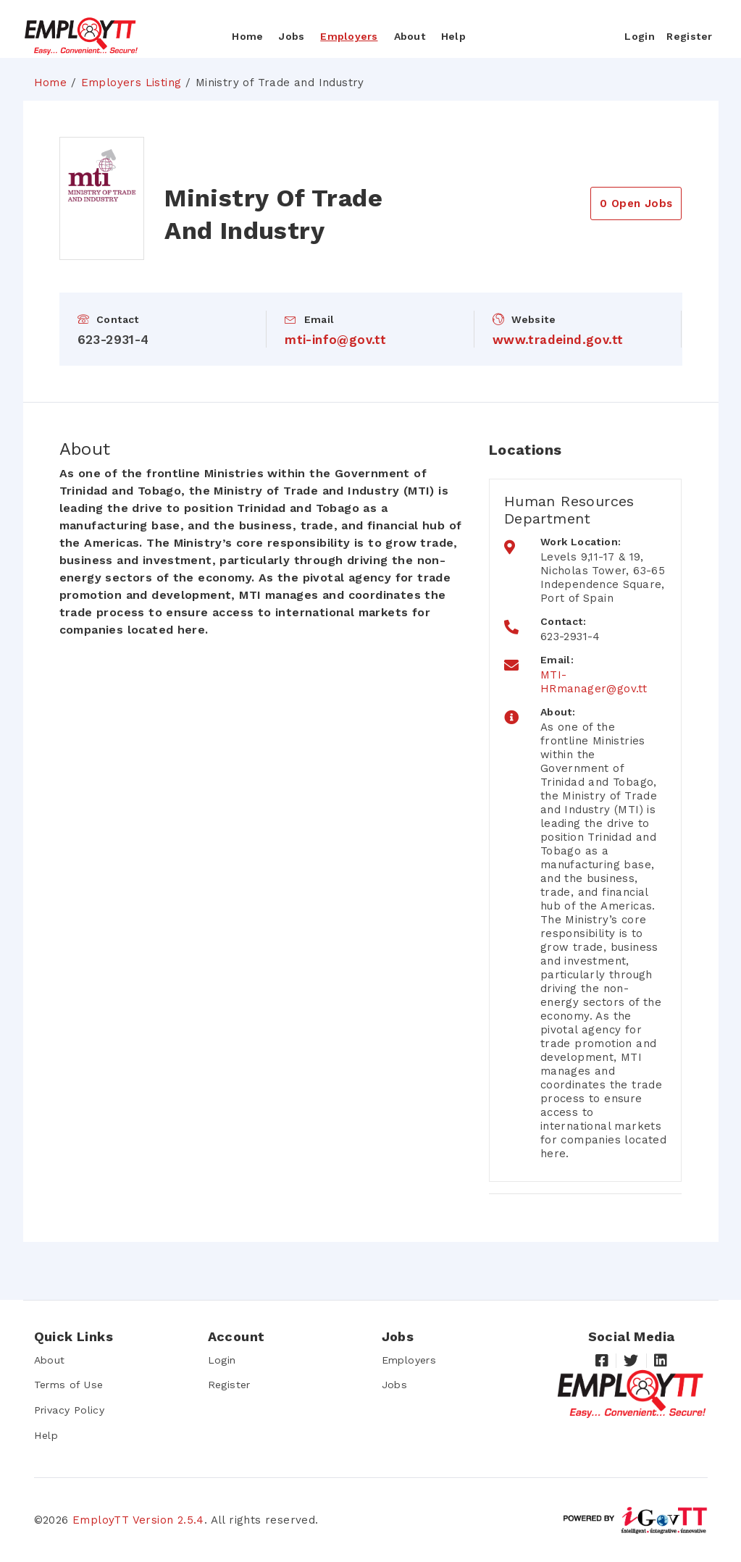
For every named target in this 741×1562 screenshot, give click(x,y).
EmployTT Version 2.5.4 (138, 1519)
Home (247, 36)
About (409, 36)
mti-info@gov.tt (335, 339)
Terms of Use (68, 1384)
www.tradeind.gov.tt (558, 339)
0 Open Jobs (636, 203)
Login (222, 1360)
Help (453, 36)
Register (228, 1384)
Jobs (291, 36)
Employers (348, 36)
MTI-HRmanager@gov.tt (593, 681)
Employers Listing (131, 82)
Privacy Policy (69, 1410)
